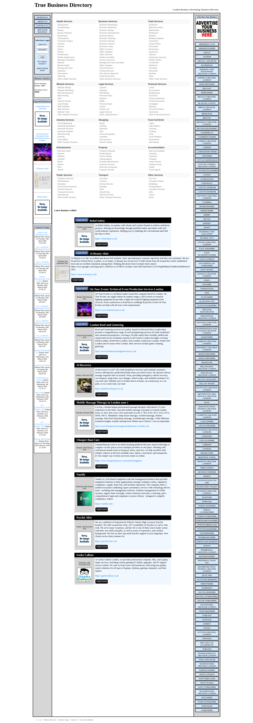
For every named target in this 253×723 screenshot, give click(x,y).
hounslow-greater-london (207, 374)
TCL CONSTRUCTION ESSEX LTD (42, 407)
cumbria (207, 202)
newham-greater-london (207, 492)
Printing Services (106, 71)
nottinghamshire (207, 529)
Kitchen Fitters (155, 60)
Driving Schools (106, 184)
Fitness (61, 52)
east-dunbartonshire (207, 254)
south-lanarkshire (207, 596)
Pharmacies (63, 73)
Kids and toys (105, 139)
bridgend (207, 114)
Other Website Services (68, 114)
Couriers (103, 181)
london (207, 449)
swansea (207, 638)
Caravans (153, 156)
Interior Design (105, 156)
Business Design (106, 30)
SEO (60, 98)
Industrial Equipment (66, 126)
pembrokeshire (207, 537)
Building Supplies (156, 38)
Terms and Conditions (86, 720)
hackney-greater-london (207, 323)
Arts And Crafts (64, 151)
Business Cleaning (107, 38)
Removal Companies (108, 167)
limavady (207, 436)
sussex (207, 628)
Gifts (101, 131)
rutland (207, 575)
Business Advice (106, 36)
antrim (207, 57)
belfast (207, 88)
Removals (153, 71)
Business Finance (107, 44)
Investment (153, 112)
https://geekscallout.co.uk (107, 575)
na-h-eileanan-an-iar (207, 481)
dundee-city (207, 238)
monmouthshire (207, 472)
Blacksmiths (154, 30)
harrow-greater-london (207, 342)
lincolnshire (207, 440)
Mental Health (63, 65)
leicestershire (207, 426)
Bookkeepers (154, 93)
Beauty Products (65, 33)
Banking (152, 106)
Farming (61, 137)
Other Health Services (67, 79)
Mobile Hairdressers (66, 57)
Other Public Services (67, 197)
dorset (207, 223)
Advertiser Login (63, 720)
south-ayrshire (207, 592)
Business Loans (106, 46)
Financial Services (157, 101)
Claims (102, 106)
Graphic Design (64, 101)
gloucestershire (207, 305)
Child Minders (63, 181)
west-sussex (207, 683)
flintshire (207, 297)
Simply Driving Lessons (42, 379)
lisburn (207, 445)
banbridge (207, 65)
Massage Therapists (66, 60)
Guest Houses (155, 162)
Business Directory (50, 720)
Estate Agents (105, 153)
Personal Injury (105, 96)
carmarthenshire (207, 152)
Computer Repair (156, 181)
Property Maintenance (108, 162)
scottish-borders (207, 579)
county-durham (207, 192)
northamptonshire (207, 520)
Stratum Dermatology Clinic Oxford (42, 279)
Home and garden (107, 134)
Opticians (62, 71)
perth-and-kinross (207, 541)
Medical (61, 62)
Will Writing (104, 93)
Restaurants (154, 139)
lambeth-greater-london (207, 416)
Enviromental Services (67, 186)
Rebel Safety (42, 197)
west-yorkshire (207, 687)
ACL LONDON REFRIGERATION (42, 248)
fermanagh (207, 289)
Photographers (155, 186)
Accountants (154, 90)
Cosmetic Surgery (65, 41)
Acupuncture (63, 25)
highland (207, 362)
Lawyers (103, 87)
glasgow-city (207, 301)
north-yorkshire (207, 516)
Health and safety (107, 57)
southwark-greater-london (207, 606)
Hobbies (61, 156)
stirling (207, 615)
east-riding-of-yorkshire (207, 264)
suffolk (206, 619)
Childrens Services (66, 178)
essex (207, 280)
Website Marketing (66, 90)
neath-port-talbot (206, 487)
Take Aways (154, 142)
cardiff (207, 147)
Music (60, 162)
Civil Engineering (65, 123)
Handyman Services (157, 57)
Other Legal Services (108, 114)
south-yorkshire (207, 601)
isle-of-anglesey (206, 379)
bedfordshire (207, 84)
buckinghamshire (207, 128)
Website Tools (63, 112)
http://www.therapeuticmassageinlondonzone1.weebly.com (122, 426)
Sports (60, 170)
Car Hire (152, 178)
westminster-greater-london (207, 692)
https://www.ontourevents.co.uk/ (110, 310)
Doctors (61, 46)
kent (207, 402)
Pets (59, 167)
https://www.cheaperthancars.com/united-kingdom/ (118, 460)
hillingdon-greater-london (207, 368)
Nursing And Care (65, 68)
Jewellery (103, 137)
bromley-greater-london (207, 123)
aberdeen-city (207, 44)
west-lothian (206, 674)
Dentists (61, 44)
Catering (152, 129)
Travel (151, 195)
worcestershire (207, 702)
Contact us (74, 720)
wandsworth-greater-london (207, 665)
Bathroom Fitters (156, 27)
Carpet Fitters (155, 44)
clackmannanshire (207, 171)
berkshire (207, 93)
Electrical (103, 129)
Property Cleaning (107, 151)
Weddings (153, 184)
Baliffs (102, 101)
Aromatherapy (64, 27)
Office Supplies (105, 52)
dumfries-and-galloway (207, 233)
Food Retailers (155, 137)
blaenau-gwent (207, 103)
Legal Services (105, 112)
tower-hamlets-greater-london (207, 654)
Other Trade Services (158, 79)
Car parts (103, 178)
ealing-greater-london (207, 243)
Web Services (63, 109)
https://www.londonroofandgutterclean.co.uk (115, 351)
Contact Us (42, 26)
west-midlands (207, 679)
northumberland (207, 525)
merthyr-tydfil (207, 457)
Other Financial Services (159, 114)
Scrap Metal (63, 139)
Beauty (61, 30)
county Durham (207, 187)
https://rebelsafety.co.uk (106, 238)
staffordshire (207, 611)
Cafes (151, 123)
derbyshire (207, 211)
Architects (153, 25)
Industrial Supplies (65, 131)
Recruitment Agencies (108, 73)
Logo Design (63, 104)
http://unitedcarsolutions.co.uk (109, 388)
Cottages (153, 159)
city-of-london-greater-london (207, 165)
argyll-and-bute (206, 61)
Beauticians (63, 36)
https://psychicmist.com (106, 541)
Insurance (153, 96)
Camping (153, 153)
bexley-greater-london (207, 98)
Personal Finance (156, 109)
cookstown (206, 179)
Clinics (60, 49)
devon (207, 219)
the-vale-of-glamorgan (207, 644)
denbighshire (206, 206)
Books (102, 123)
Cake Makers (154, 126)
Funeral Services (65, 189)
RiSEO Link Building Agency (42, 233)
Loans (151, 87)
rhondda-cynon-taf (207, 561)
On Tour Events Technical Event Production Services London (42, 137)
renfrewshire (207, 556)
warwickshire (207, 670)
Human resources (107, 60)
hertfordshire (206, 358)
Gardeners (153, 52)
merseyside (207, 453)
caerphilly (207, 133)
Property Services (107, 164)
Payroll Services (106, 68)
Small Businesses (107, 76)
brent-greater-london (207, 108)
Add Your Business (42, 31)
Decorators (153, 46)
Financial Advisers (157, 98)
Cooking (152, 131)
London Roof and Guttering (42, 107)
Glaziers (152, 54)
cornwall (207, 183)
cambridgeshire (207, 137)
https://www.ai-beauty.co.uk (84, 274)
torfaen (207, 649)
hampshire (207, 337)
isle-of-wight (207, 383)
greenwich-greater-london (207, 317)
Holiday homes (155, 164)
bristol (207, 118)
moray (207, 476)
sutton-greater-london (207, 633)
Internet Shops (105, 142)
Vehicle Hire (104, 192)
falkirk (207, 284)
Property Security (106, 170)
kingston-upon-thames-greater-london (207, 409)
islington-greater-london (207, 389)
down (207, 227)
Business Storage (107, 41)
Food (151, 134)
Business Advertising (108, 25)
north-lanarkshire (207, 511)
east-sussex (207, 270)
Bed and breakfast (157, 151)
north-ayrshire (207, 506)
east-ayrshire (207, 248)
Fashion (61, 153)
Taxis (101, 189)
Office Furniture (106, 49)
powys (206, 546)
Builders (152, 36)
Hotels (151, 167)
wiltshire (207, 697)
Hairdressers (63, 54)
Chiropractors (63, 38)
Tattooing (61, 76)
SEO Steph (39, 393)
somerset (207, 588)
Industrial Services (65, 129)
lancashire (207, 421)
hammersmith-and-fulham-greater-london (206, 331)
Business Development (109, 33)
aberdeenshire (207, 48)
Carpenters (153, 41)
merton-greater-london (207, 462)
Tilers (151, 76)
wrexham (207, 706)
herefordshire (207, 354)
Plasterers (153, 65)
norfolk (207, 501)
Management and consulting (111, 62)
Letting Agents (105, 159)
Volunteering (63, 195)
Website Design (64, 87)
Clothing (102, 126)
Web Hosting (63, 96)
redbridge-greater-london (207, 551)
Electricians (154, 49)
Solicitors (103, 90)
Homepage (42, 17)
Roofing (152, 73)
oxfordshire (207, 533)
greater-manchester (207, 311)
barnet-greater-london (207, 79)
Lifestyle (61, 159)
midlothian (207, 468)
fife (207, 293)
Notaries (103, 98)
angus (207, 52)
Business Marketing (107, 27)
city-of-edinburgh (207, 160)
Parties (61, 164)
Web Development (65, 93)
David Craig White (42, 293)
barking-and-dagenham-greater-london (207, 71)
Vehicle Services (106, 195)
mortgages (153, 104)
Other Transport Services (110, 197)
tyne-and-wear (206, 660)
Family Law (104, 109)
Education (62, 184)
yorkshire (207, 710)
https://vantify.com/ (104, 503)
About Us (42, 21)
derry (207, 215)
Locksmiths (154, 62)
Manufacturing (64, 134)
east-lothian (207, 259)
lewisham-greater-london (207, 431)
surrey (207, 624)
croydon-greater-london (207, 197)
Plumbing (153, 68)
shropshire (207, 584)
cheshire (207, 156)
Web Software (64, 106)
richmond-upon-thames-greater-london (207, 569)
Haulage (103, 186)
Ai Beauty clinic (42, 168)
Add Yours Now (42, 69)
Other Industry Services (68, 142)
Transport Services (66, 192)
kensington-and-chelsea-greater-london (207, 396)
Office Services (105, 54)
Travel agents (154, 170)
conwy (207, 175)
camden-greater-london (207, 142)
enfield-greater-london (207, 275)
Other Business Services (110, 79)
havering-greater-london (206, 349)
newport (207, 497)
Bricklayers (153, 33)
